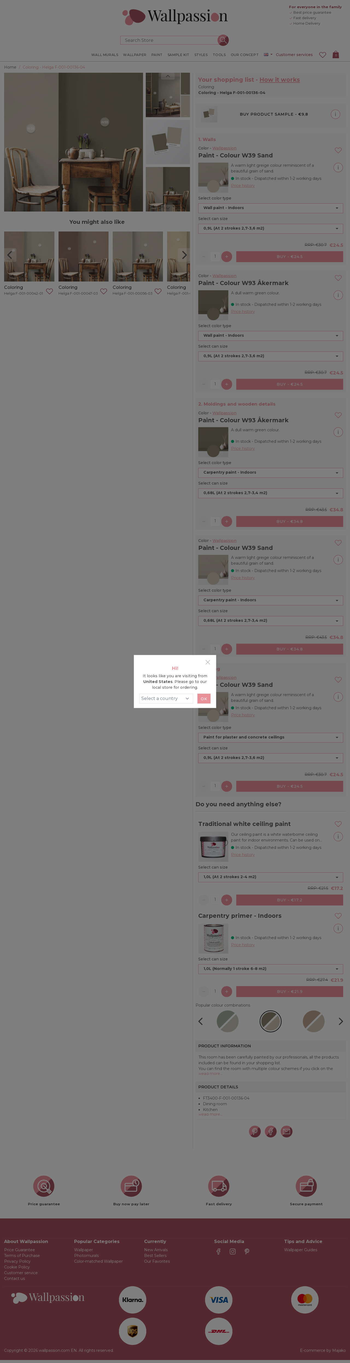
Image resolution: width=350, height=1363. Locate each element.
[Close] (208, 662)
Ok (204, 698)
